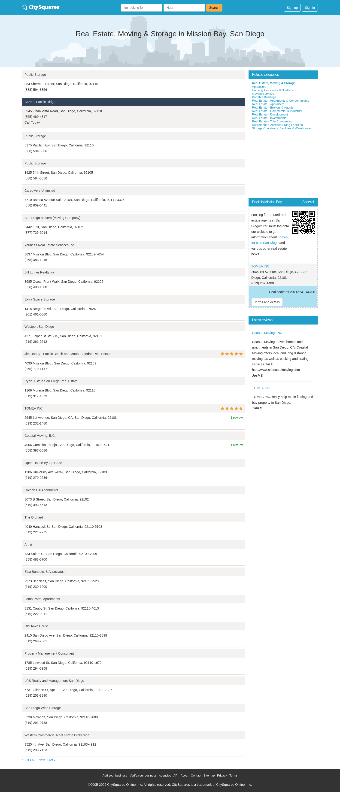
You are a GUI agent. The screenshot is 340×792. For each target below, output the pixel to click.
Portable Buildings (264, 97)
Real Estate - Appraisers (268, 104)
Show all (308, 202)
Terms (233, 775)
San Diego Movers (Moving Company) (52, 218)
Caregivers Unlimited (39, 190)
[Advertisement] (283, 165)
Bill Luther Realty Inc (39, 272)
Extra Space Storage (39, 299)
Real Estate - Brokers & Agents (272, 107)
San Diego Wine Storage (42, 708)
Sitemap (209, 775)
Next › (43, 760)
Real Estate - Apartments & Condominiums (280, 100)
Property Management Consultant (49, 653)
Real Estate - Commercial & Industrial (277, 111)
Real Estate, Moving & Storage (273, 83)
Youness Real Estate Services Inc (49, 245)
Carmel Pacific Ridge (39, 102)
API (175, 775)
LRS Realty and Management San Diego (54, 681)
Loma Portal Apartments (42, 599)
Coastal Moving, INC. (40, 435)
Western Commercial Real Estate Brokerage (56, 735)
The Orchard (33, 517)
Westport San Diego (39, 326)
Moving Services (263, 93)
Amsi (28, 544)
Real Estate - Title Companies (272, 121)
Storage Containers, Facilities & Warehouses (282, 128)
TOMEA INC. (33, 408)
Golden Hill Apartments (41, 490)
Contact (196, 775)
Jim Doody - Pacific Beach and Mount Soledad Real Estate (67, 354)
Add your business (115, 775)
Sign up (292, 7)
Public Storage (35, 74)
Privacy (222, 775)
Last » (51, 760)
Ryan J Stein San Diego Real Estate (51, 381)
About (184, 775)
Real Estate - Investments (269, 118)
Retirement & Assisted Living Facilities (277, 125)
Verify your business (143, 775)
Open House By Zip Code (43, 463)
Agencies (165, 775)
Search (214, 7)
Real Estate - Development (270, 114)
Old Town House (36, 626)
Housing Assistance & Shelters (272, 90)
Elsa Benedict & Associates (44, 572)
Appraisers (259, 86)
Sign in (310, 7)
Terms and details (267, 302)
